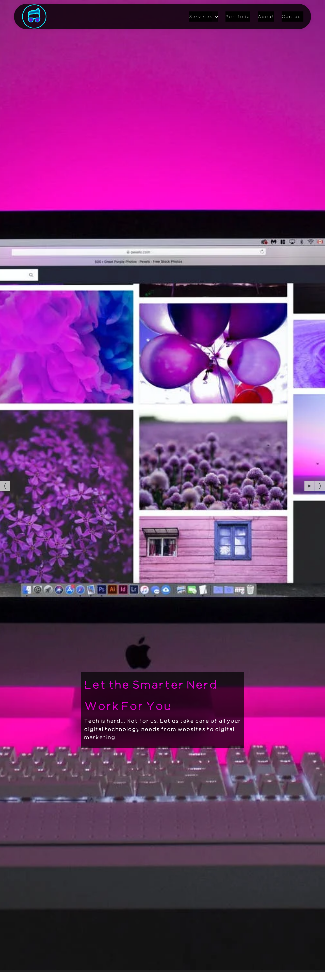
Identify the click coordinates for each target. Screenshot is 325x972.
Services (200, 16)
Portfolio (237, 16)
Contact (292, 16)
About (266, 16)
